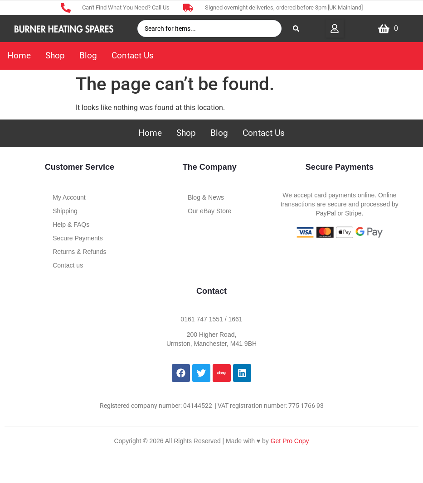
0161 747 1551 (201, 319)
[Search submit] (296, 28)
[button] (335, 28)
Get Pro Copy (290, 441)
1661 (235, 319)
